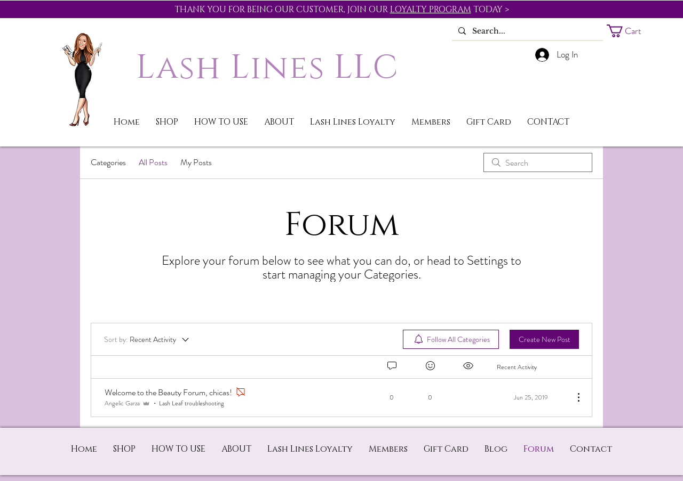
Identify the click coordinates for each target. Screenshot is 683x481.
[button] (631, 31)
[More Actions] (573, 397)
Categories (108, 162)
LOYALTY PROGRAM (430, 9)
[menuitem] (451, 339)
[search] (537, 162)
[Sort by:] (147, 339)
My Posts (196, 162)
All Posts (153, 162)
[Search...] (526, 31)
